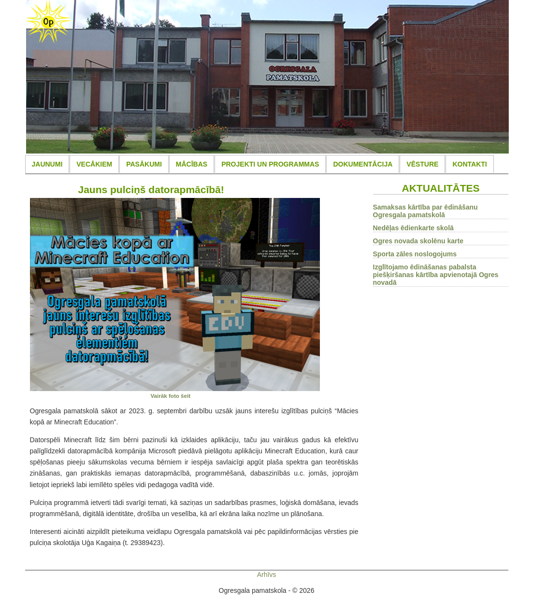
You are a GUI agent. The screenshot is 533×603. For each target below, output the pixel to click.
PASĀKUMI (144, 164)
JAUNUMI (47, 164)
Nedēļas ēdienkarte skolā (413, 228)
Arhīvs (266, 574)
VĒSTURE (422, 164)
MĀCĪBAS (191, 164)
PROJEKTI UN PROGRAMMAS (270, 164)
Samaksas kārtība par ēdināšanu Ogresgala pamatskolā (425, 211)
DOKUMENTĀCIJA (362, 164)
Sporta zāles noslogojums (415, 254)
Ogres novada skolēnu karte (418, 241)
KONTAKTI (469, 164)
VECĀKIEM (94, 164)
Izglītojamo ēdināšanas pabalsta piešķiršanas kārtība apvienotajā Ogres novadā (436, 274)
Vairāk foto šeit (171, 396)
